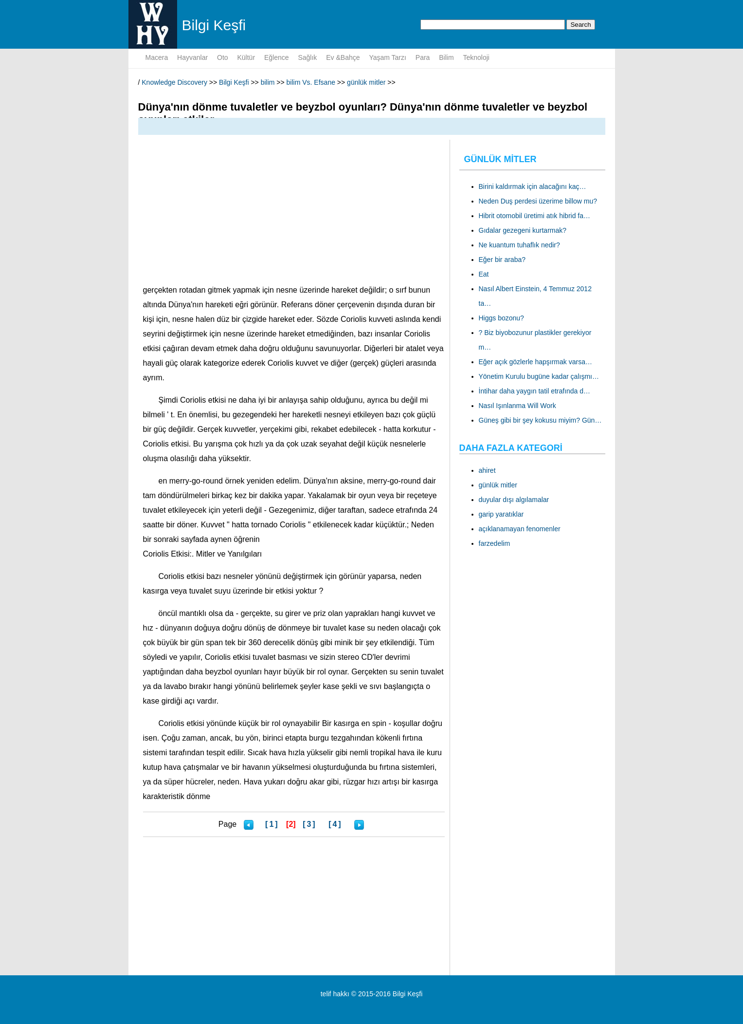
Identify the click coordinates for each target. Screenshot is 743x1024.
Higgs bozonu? (501, 318)
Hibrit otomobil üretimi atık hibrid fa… (535, 216)
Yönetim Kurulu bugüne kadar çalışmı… (539, 376)
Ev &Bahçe (343, 57)
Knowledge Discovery (174, 82)
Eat (484, 274)
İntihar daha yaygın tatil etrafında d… (535, 391)
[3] (310, 824)
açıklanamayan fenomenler (520, 529)
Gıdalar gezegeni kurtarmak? (523, 230)
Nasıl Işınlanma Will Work (517, 406)
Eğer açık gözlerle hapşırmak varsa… (535, 362)
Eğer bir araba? (502, 259)
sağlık (307, 57)
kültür (246, 57)
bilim (446, 57)
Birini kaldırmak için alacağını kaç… (532, 186)
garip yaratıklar (501, 514)
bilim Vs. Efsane (311, 82)
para (423, 57)
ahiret (487, 470)
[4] (335, 824)
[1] (272, 824)
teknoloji (476, 57)
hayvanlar (192, 57)
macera (156, 57)
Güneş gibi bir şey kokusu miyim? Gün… (540, 420)
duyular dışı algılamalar (514, 499)
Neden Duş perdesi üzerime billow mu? (538, 201)
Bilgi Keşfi (234, 82)
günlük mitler (366, 82)
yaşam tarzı (387, 57)
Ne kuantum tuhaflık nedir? (519, 245)
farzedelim (494, 543)
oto (222, 57)
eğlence (276, 57)
